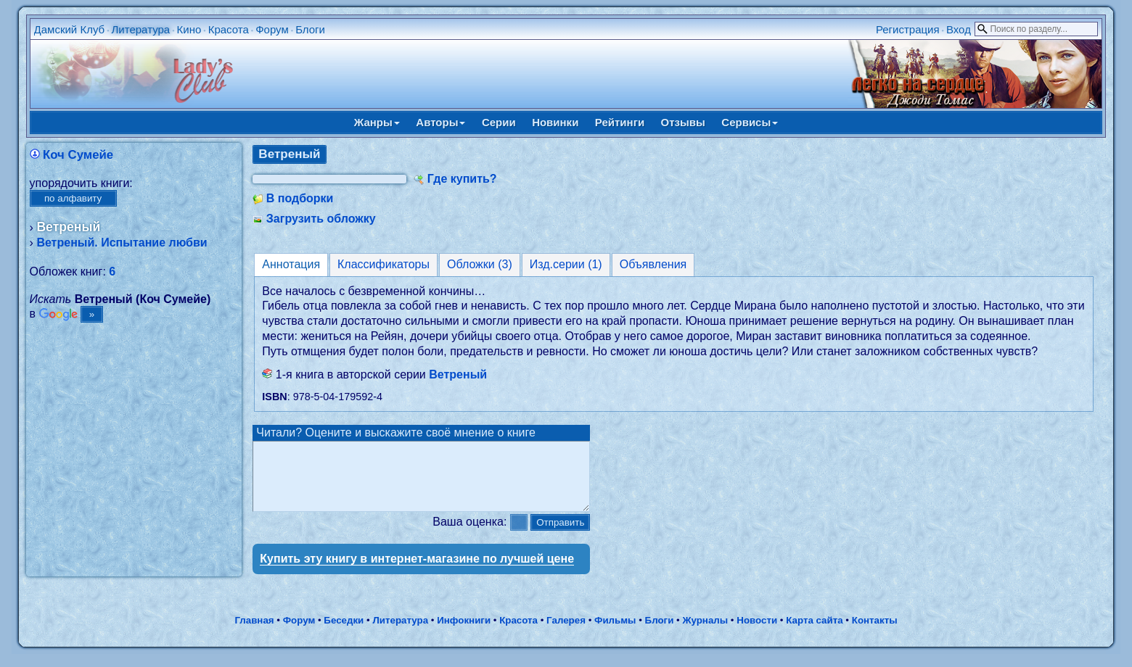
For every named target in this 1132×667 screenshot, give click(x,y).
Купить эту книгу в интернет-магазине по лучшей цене (417, 572)
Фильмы (615, 633)
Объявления (653, 264)
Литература (141, 29)
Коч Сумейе (78, 155)
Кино (189, 29)
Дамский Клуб (69, 29)
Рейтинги (619, 122)
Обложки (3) (479, 264)
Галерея (566, 633)
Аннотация (291, 264)
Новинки (555, 122)
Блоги (310, 29)
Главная (254, 633)
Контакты (875, 633)
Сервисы (749, 122)
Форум (272, 29)
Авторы (440, 122)
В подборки (300, 198)
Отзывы (683, 122)
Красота (228, 29)
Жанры (377, 122)
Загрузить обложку (321, 218)
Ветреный (458, 374)
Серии (499, 122)
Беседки (344, 633)
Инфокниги (464, 633)
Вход (958, 29)
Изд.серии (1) (566, 264)
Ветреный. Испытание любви (121, 242)
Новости (757, 633)
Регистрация (908, 29)
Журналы (705, 633)
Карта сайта (814, 633)
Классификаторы (383, 264)
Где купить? (462, 179)
